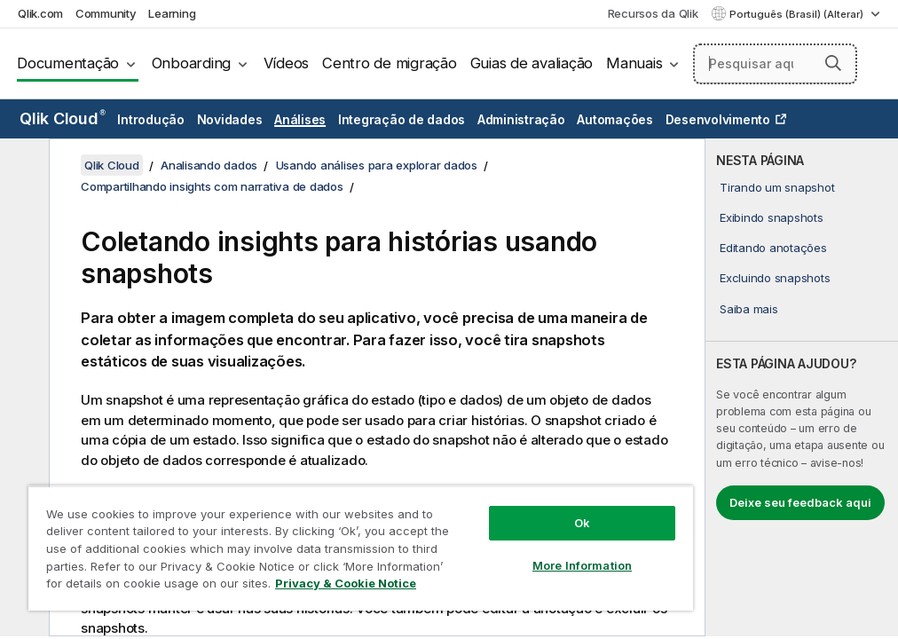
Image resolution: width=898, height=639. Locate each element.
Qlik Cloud (63, 118)
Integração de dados (401, 119)
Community (106, 13)
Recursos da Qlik (653, 13)
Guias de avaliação (532, 63)
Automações (615, 119)
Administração (521, 119)
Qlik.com (40, 13)
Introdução (151, 119)
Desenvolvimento (718, 119)
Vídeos (287, 63)
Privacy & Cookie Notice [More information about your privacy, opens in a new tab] (345, 583)
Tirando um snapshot (777, 187)
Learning (171, 13)
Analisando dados (209, 165)
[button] (833, 63)
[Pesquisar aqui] (775, 64)
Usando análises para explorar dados (376, 165)
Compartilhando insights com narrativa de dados (212, 186)
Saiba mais (749, 309)
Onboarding (192, 63)
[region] (360, 548)
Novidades (230, 119)
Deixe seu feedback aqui (800, 502)
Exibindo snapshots (771, 217)
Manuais (634, 63)
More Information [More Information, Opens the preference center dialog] (582, 565)
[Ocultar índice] (22, 166)
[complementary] (801, 387)
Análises (300, 119)
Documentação (68, 63)
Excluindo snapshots (775, 278)
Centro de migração (389, 63)
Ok (582, 523)
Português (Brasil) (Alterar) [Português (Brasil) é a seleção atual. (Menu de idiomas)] (797, 14)
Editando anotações (773, 248)
